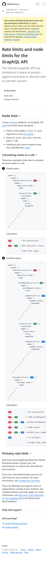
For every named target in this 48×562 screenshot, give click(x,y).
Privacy (31, 549)
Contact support (10, 527)
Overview (24, 9)
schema (13, 122)
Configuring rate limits (29, 480)
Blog (26, 552)
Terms (23, 549)
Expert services (16, 552)
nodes (27, 147)
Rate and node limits (14, 12)
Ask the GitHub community (14, 523)
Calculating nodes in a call (20, 155)
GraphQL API (11, 9)
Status (38, 549)
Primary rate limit (16, 453)
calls (4, 125)
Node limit (11, 116)
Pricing (5, 552)
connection (28, 134)
